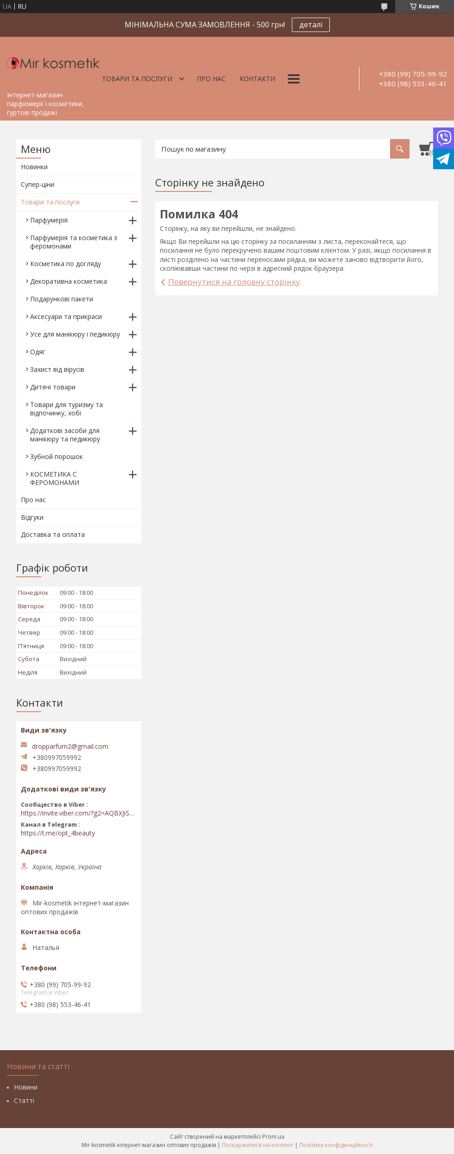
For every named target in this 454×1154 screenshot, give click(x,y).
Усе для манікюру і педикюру (75, 334)
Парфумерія (49, 220)
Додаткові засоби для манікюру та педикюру (65, 434)
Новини (26, 1087)
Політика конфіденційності (336, 1145)
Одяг (37, 351)
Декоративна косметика (68, 281)
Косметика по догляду (65, 263)
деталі (310, 24)
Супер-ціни (37, 184)
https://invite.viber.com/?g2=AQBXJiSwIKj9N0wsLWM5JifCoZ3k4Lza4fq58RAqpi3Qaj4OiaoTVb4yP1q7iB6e (79, 813)
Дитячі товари (53, 387)
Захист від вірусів (57, 369)
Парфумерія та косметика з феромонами (73, 241)
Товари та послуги (137, 78)
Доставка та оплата (53, 534)
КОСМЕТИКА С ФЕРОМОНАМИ (54, 478)
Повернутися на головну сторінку (234, 281)
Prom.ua (273, 1137)
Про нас (211, 78)
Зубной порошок (56, 456)
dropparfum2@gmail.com (70, 746)
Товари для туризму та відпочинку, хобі (66, 408)
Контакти (257, 78)
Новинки (34, 166)
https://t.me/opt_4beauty (58, 833)
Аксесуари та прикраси (66, 316)
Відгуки (32, 517)
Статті (24, 1100)
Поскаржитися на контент (257, 1145)
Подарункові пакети (61, 298)
